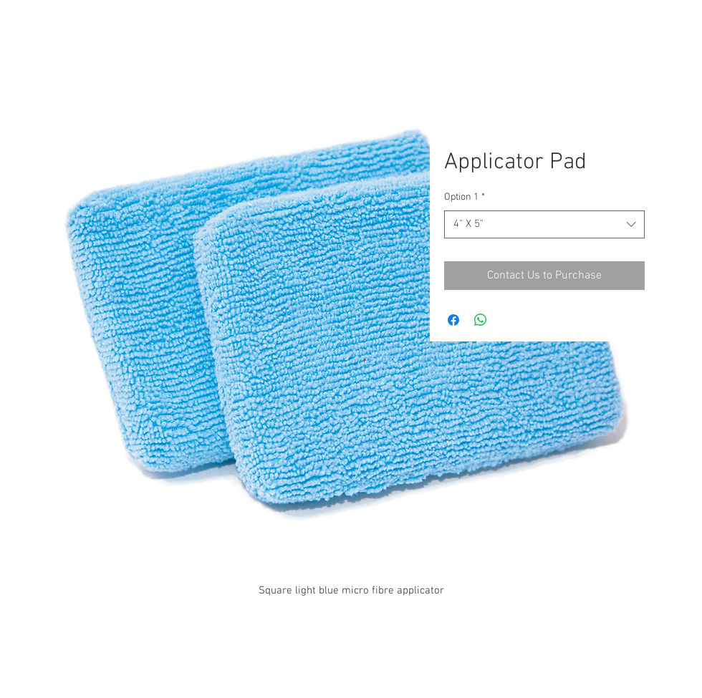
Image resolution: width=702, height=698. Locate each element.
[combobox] (544, 224)
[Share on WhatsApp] (480, 320)
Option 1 (464, 197)
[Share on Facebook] (453, 320)
